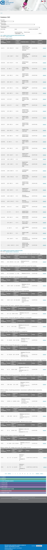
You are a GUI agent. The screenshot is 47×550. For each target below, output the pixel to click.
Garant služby (2, 29)
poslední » (41, 473)
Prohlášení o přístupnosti (25, 499)
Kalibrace (3, 477)
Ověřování (3, 479)
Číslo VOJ (2, 32)
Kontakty (39, 10)
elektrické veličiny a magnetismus (12, 251)
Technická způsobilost (18, 32)
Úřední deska (23, 7)
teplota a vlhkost (9, 36)
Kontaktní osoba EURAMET (33, 29)
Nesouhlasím (39, 545)
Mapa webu (19, 499)
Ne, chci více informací (9, 549)
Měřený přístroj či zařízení (4, 26)
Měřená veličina (3, 23)
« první (6, 473)
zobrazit (44, 48)
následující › (37, 473)
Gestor (16, 29)
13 (27, 473)
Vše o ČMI (8, 7)
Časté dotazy (39, 7)
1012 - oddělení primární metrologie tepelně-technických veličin (12, 35)
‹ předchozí (9, 473)
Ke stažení (23, 10)
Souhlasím (33, 545)
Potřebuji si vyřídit (5, 492)
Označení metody (27, 32)
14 (30, 473)
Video (8, 10)
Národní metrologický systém (7, 488)
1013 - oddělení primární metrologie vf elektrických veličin (11, 250)
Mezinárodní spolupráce (6, 490)
